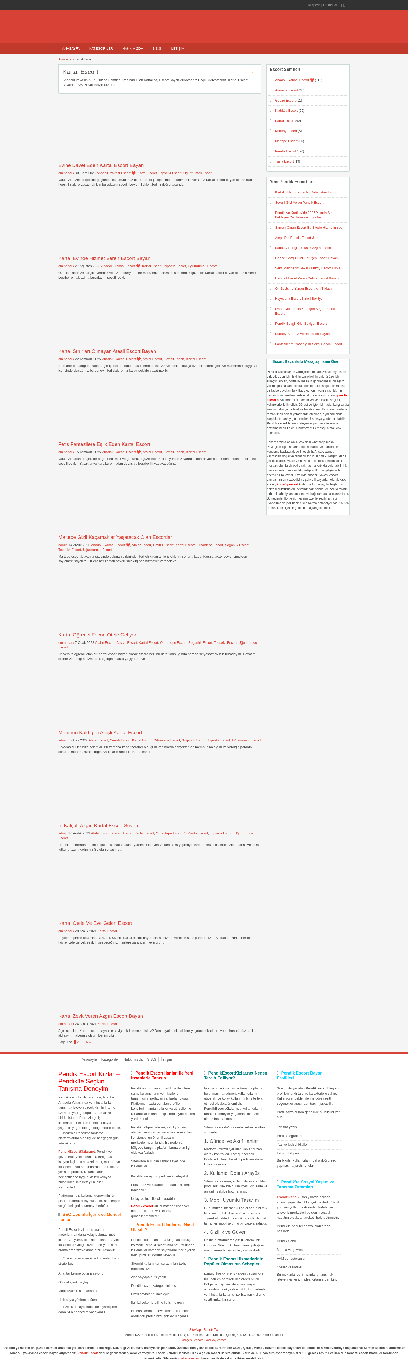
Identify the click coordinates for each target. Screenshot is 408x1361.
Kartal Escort (147, 173)
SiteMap (195, 1330)
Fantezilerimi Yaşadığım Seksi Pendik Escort (308, 344)
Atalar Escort (152, 359)
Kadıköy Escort (286, 111)
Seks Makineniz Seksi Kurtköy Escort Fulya (307, 268)
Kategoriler (101, 49)
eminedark (66, 173)
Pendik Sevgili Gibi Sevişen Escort (301, 324)
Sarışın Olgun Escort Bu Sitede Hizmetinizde (308, 227)
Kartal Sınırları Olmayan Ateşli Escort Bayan (107, 351)
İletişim (177, 49)
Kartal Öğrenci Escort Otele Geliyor (97, 635)
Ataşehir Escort (286, 90)
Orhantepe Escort (210, 545)
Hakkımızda (132, 49)
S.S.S (156, 49)
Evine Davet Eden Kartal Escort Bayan (101, 165)
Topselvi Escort (170, 173)
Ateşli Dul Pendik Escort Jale (296, 238)
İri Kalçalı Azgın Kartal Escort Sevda (98, 825)
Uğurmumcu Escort (197, 173)
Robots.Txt (211, 1330)
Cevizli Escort (174, 359)
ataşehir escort (192, 1340)
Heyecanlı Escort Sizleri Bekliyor (299, 299)
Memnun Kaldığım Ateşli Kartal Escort (100, 732)
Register (314, 5)
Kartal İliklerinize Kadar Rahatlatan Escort (306, 192)
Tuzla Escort (284, 161)
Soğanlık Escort (237, 545)
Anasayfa (71, 49)
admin (62, 545)
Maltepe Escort (286, 141)
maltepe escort (189, 1358)
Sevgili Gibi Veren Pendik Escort (299, 202)
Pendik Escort (285, 151)
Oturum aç (331, 5)
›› (90, 1042)
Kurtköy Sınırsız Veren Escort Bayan (302, 334)
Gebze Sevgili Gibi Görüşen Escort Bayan (306, 258)
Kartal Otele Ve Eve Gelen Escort (95, 923)
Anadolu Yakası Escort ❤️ (116, 173)
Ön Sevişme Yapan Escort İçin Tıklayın (304, 288)
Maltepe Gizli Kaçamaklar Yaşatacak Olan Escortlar (115, 537)
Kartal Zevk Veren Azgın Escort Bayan (100, 1016)
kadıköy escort (216, 1340)
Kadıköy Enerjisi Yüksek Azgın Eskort (303, 248)
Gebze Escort (285, 100)
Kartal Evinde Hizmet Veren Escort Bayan (104, 258)
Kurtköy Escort (286, 131)
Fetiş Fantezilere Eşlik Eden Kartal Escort (104, 444)
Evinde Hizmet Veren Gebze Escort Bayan (307, 278)
